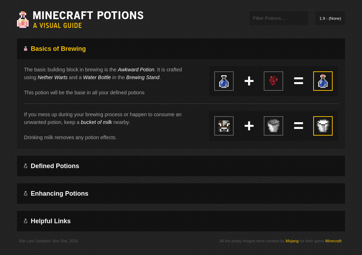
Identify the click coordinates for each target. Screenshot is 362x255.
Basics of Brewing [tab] (55, 48)
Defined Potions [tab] (51, 166)
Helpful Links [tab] (47, 221)
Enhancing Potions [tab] (56, 193)
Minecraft (333, 241)
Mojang (292, 241)
